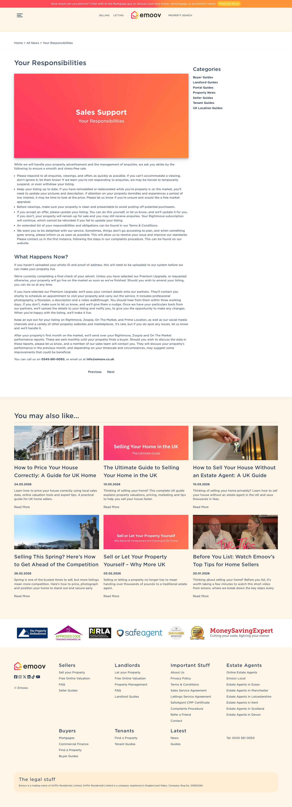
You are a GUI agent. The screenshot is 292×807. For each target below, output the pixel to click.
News (175, 738)
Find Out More (229, 3)
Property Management (131, 684)
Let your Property (127, 672)
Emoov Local (235, 678)
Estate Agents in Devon (243, 714)
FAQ (62, 684)
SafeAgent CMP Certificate (190, 702)
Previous (94, 372)
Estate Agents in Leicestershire (248, 696)
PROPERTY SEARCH (180, 15)
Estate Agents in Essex (243, 684)
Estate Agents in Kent (242, 702)
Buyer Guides (203, 77)
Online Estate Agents (241, 672)
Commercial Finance (73, 744)
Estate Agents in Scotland (245, 708)
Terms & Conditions (185, 684)
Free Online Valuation (74, 678)
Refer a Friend (181, 714)
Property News (204, 92)
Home (18, 43)
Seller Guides (203, 98)
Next (111, 372)
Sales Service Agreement (189, 690)
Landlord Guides (205, 82)
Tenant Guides (203, 103)
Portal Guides (203, 87)
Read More (22, 507)
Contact (176, 721)
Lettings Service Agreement (191, 696)
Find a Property (70, 750)
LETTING (118, 15)
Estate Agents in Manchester (247, 690)
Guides (176, 744)
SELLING (104, 15)
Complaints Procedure (187, 708)
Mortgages (66, 738)
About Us (177, 672)
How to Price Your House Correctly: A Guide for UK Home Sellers (55, 475)
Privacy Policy (181, 678)
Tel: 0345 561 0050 (240, 738)
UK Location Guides (208, 108)
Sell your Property (72, 672)
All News (32, 43)
